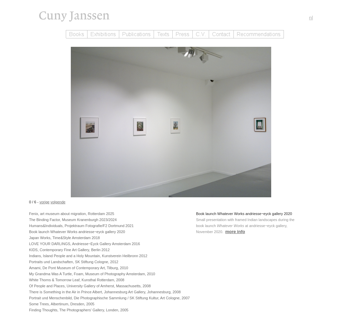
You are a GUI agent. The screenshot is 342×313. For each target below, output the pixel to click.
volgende (57, 202)
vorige (44, 202)
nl (311, 17)
